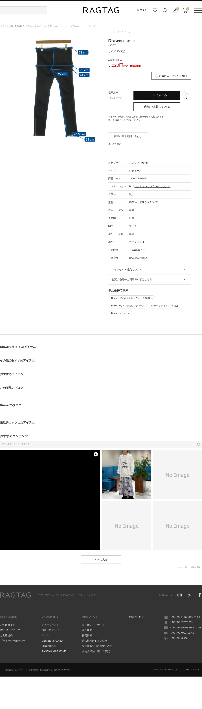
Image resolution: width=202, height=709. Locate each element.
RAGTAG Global (179, 638)
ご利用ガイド (7, 624)
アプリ (45, 635)
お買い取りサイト (51, 630)
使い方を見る (114, 144)
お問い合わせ (136, 616)
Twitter (189, 595)
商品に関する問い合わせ (128, 136)
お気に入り (155, 10)
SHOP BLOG (48, 645)
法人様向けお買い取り (94, 640)
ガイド (120, 120)
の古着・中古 (43, 26)
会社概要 (87, 630)
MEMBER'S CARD (52, 640)
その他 (144, 162)
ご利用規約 (6, 635)
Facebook (199, 595)
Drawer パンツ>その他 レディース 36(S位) (132, 298)
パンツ (133, 162)
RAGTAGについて (10, 630)
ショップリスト (50, 624)
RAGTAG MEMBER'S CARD (186, 627)
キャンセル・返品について (127, 269)
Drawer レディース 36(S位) (164, 305)
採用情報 (87, 635)
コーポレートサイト (93, 624)
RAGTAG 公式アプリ (182, 622)
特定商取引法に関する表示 (97, 645)
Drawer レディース (120, 313)
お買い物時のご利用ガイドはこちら (132, 279)
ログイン (142, 9)
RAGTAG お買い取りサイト (185, 616)
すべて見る (101, 559)
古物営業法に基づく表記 (96, 651)
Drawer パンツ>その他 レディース (127, 305)
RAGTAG (15, 595)
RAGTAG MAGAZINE (53, 651)
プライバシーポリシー (12, 640)
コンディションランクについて (152, 186)
